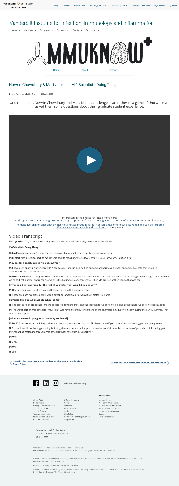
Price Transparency (119, 6)
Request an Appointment (109, 411)
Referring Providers (98, 6)
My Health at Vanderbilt (108, 403)
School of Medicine (40, 408)
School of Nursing (40, 411)
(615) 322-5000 (42, 437)
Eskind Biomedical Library (43, 417)
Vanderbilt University (41, 414)
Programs (45, 30)
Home (14, 30)
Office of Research (71, 400)
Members (28, 30)
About (85, 69)
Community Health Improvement (77, 417)
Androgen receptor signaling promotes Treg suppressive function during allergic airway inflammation (77, 220)
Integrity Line (69, 419)
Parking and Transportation (44, 405)
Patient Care (79, 6)
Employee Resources (141, 6)
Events (75, 30)
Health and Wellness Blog (74, 383)
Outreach (61, 30)
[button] (19, 30)
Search (173, 4)
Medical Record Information (110, 405)
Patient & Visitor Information (110, 408)
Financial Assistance (41, 419)
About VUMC (38, 400)
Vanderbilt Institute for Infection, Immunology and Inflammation (82, 23)
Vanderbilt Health (106, 400)
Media (66, 411)
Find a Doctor (38, 403)
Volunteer (68, 405)
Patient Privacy (70, 408)
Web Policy (68, 414)
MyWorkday (159, 6)
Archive (113, 69)
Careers (66, 6)
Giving (55, 6)
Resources (91, 30)
